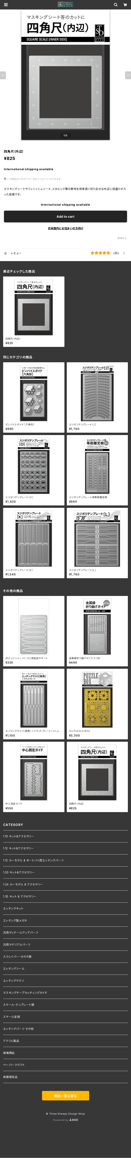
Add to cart (65, 217)
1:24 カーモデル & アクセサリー (23, 884)
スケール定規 (11, 1016)
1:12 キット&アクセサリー (18, 848)
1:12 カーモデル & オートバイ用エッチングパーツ (33, 860)
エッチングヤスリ (13, 980)
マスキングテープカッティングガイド (25, 992)
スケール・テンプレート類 (18, 1004)
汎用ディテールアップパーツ (20, 932)
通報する (122, 238)
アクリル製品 (11, 1040)
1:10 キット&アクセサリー (18, 836)
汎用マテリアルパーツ (16, 944)
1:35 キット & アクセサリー (20, 896)
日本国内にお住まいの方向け (65, 228)
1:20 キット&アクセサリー (19, 872)
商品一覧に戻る (65, 1096)
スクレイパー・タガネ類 (17, 956)
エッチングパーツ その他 (18, 1028)
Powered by (65, 1120)
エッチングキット (13, 908)
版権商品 (9, 1052)
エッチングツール (13, 968)
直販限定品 (10, 1077)
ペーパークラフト (14, 1064)
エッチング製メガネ (15, 920)
